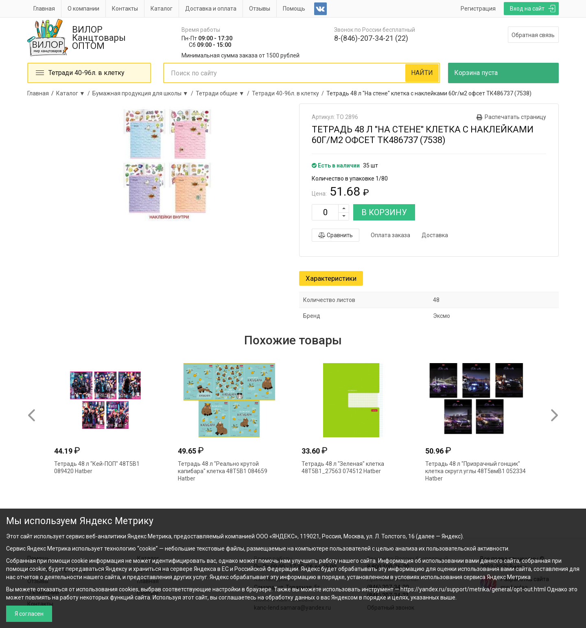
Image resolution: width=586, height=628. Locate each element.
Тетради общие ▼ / (224, 93)
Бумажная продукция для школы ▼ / (144, 93)
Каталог (162, 8)
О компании (83, 8)
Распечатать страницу (515, 117)
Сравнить (335, 235)
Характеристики (331, 278)
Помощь (294, 8)
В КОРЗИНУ (384, 212)
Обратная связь (533, 35)
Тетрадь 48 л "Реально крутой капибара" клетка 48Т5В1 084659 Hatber (222, 471)
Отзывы (259, 8)
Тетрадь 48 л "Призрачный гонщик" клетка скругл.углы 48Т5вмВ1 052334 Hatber (475, 471)
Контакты (125, 8)
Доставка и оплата (210, 8)
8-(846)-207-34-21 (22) (371, 38)
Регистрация (478, 8)
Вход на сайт (527, 8)
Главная (44, 8)
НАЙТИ (422, 73)
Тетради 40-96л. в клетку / (289, 93)
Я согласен (29, 613)
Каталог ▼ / (74, 93)
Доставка (435, 235)
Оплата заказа (390, 235)
